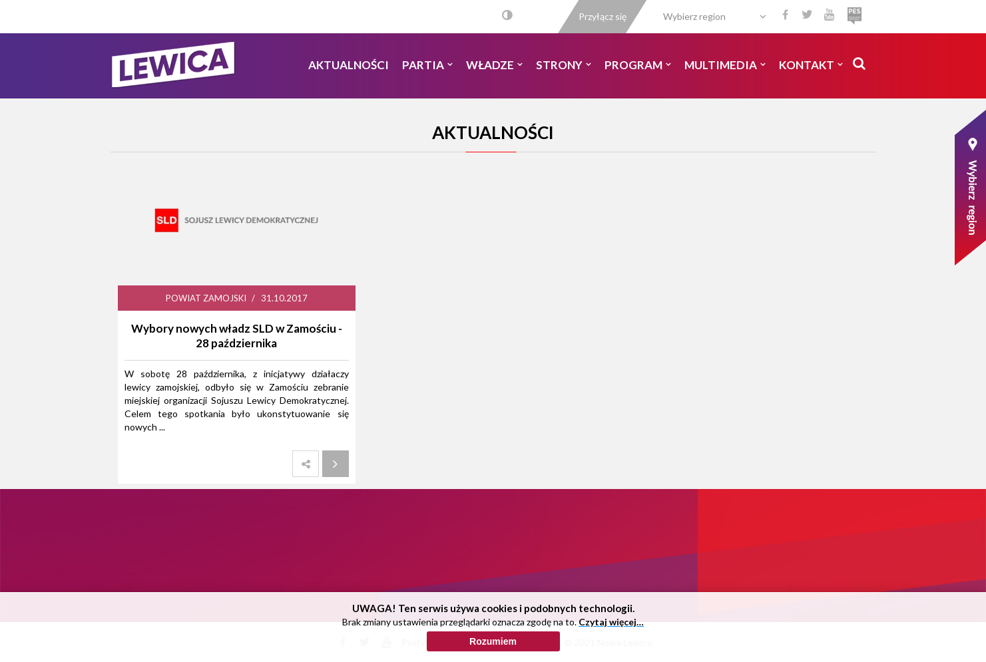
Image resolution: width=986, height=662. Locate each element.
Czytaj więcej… (611, 627)
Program (638, 65)
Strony (563, 65)
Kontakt (811, 65)
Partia (427, 65)
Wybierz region (694, 16)
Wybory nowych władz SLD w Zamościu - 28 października (236, 335)
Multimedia (725, 65)
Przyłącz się (602, 16)
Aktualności (348, 65)
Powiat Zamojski (206, 298)
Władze (494, 65)
